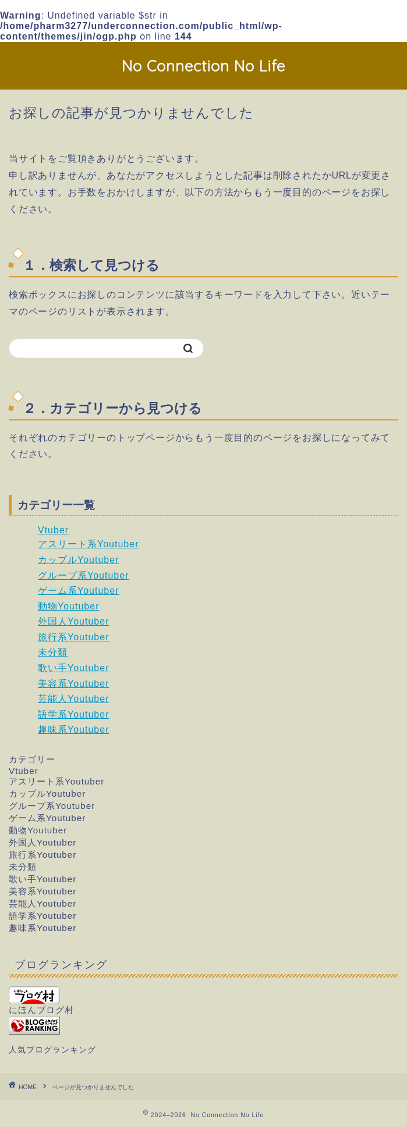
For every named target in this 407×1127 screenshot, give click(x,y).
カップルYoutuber (78, 560)
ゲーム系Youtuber (78, 590)
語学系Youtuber (73, 714)
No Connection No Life (203, 65)
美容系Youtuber (73, 684)
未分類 (53, 652)
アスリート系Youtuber (88, 544)
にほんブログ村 (41, 1000)
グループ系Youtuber (83, 575)
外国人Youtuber (73, 621)
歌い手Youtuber (73, 668)
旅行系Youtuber (73, 637)
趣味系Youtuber (73, 729)
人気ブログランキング (52, 1050)
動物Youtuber (68, 606)
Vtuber (53, 530)
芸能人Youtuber (73, 699)
